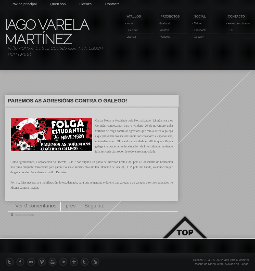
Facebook (200, 30)
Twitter (198, 23)
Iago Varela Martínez (46, 32)
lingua (30, 214)
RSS (230, 30)
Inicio (129, 23)
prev (71, 205)
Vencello (165, 36)
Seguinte (94, 205)
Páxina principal (24, 4)
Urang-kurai (215, 263)
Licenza (85, 4)
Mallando (165, 23)
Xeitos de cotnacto (238, 23)
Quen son (58, 4)
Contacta (112, 4)
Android (164, 30)
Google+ (199, 36)
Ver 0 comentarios (36, 205)
